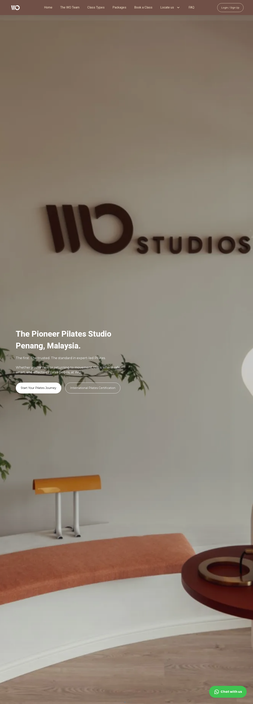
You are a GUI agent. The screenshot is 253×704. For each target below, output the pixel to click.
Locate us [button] (167, 7)
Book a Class (143, 7)
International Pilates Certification (92, 388)
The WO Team (69, 7)
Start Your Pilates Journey (38, 388)
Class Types (96, 7)
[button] (178, 7)
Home (48, 7)
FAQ (191, 7)
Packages (119, 7)
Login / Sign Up (230, 7)
